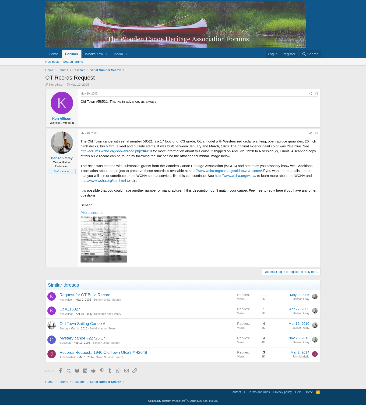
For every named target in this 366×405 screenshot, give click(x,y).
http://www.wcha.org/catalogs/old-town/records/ (225, 171)
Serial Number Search (107, 299)
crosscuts (65, 342)
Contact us (237, 392)
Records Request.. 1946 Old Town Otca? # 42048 (103, 352)
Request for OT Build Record (85, 295)
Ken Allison (56, 84)
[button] (106, 54)
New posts (52, 61)
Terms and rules (259, 392)
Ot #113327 (70, 309)
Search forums (73, 61)
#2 (316, 133)
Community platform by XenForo (183, 400)
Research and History (107, 314)
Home (53, 54)
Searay (64, 328)
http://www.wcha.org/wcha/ (235, 176)
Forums (71, 54)
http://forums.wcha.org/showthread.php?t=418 (116, 151)
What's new (94, 54)
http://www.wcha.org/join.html (103, 180)
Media (118, 54)
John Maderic (68, 357)
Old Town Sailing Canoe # (82, 323)
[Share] (310, 93)
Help (298, 392)
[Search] (310, 54)
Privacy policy (282, 392)
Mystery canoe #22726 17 (82, 338)
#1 (316, 93)
